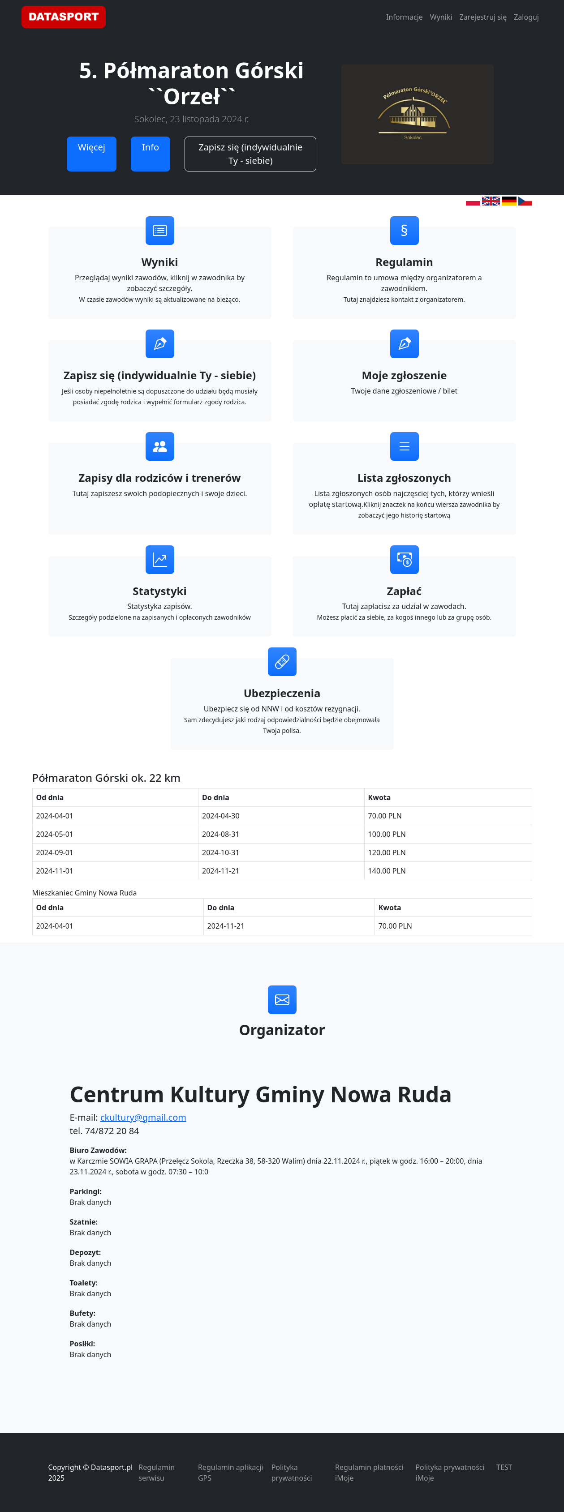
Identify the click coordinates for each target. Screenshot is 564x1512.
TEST (504, 1467)
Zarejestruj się (483, 17)
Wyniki (441, 17)
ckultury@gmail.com (143, 1117)
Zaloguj (526, 17)
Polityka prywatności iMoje (449, 1472)
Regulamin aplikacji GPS (230, 1472)
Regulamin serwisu (156, 1472)
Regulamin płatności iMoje (369, 1472)
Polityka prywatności (291, 1472)
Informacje (404, 17)
